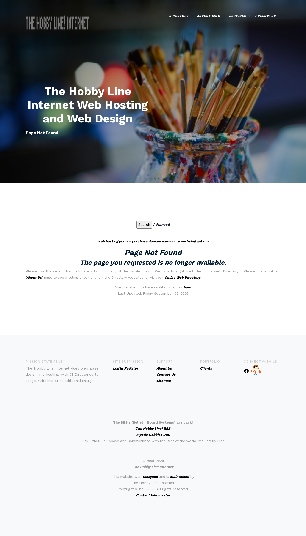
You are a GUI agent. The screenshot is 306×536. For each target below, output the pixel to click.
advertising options (193, 241)
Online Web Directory (182, 277)
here (187, 287)
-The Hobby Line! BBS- (153, 429)
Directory (179, 14)
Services (237, 14)
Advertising (208, 14)
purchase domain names (152, 241)
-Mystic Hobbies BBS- (153, 435)
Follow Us (265, 14)
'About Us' (34, 277)
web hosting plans (112, 241)
